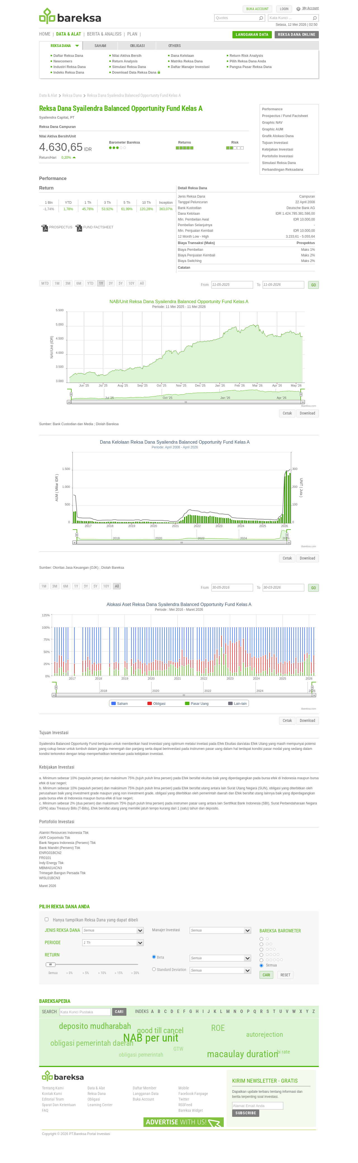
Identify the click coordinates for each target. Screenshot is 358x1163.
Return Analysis (125, 61)
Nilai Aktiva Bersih (127, 56)
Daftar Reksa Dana (68, 56)
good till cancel (160, 1031)
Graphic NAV (272, 123)
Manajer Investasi (166, 930)
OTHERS (174, 45)
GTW (178, 1049)
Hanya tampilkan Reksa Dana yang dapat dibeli (95, 920)
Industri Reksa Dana (69, 67)
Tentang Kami (52, 1088)
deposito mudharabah (95, 1026)
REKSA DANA (61, 45)
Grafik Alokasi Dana (278, 136)
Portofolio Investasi (277, 156)
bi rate (283, 1051)
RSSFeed (185, 1105)
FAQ (45, 1110)
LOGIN (284, 9)
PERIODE (53, 942)
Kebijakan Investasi (277, 149)
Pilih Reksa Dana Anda (248, 61)
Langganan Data (146, 1093)
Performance (272, 109)
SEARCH (49, 1011)
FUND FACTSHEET (94, 227)
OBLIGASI (137, 45)
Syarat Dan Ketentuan (59, 1105)
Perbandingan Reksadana (282, 170)
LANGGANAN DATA (252, 34)
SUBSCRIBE (245, 1113)
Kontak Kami (52, 1093)
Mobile (183, 1088)
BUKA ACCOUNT (257, 9)
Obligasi (94, 1099)
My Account (307, 8)
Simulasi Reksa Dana (129, 67)
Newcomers (62, 61)
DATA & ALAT (68, 34)
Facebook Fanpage (193, 1093)
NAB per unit (150, 1037)
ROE (218, 1028)
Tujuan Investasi (275, 143)
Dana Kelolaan (182, 56)
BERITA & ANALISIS (104, 34)
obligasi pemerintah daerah (92, 1043)
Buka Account (143, 1099)
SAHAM (101, 45)
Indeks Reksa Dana (68, 72)
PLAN (132, 34)
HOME (44, 34)
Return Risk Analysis (246, 56)
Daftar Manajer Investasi (190, 67)
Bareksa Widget (190, 1110)
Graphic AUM (272, 129)
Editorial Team (53, 1099)
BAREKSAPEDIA (54, 1001)
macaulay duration (242, 1054)
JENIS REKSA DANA (62, 930)
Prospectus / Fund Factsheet (285, 116)
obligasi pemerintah (141, 1054)
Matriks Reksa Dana (186, 61)
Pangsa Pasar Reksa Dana (251, 67)
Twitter (183, 1099)
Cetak (287, 413)
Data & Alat (48, 95)
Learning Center (100, 1105)
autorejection (264, 1034)
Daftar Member (144, 1088)
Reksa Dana (72, 95)
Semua (271, 965)
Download (307, 413)
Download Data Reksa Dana (134, 72)
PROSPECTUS (56, 227)
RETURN (52, 955)
